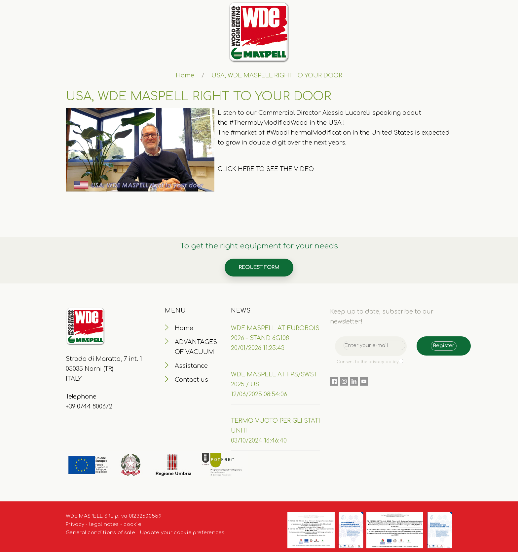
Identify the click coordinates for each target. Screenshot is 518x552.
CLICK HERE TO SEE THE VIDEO (266, 169)
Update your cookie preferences (182, 532)
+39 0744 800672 (89, 406)
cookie (132, 524)
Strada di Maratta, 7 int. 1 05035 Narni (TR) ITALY (104, 369)
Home (185, 75)
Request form (259, 267)
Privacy (75, 524)
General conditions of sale (100, 532)
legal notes (104, 524)
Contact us (191, 379)
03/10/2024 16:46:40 (259, 440)
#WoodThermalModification (308, 132)
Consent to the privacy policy (368, 362)
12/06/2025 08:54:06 (259, 394)
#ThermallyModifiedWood (268, 122)
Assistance (191, 365)
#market (244, 132)
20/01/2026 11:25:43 (257, 348)
